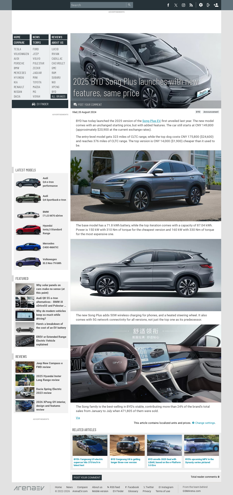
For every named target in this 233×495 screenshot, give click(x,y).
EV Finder (118, 491)
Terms (37, 42)
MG (34, 92)
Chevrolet (58, 63)
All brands (59, 96)
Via (78, 417)
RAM (54, 73)
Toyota (37, 82)
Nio (54, 82)
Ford (36, 49)
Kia (15, 82)
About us (58, 42)
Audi (16, 58)
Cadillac (57, 58)
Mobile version (100, 491)
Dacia (17, 96)
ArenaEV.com (80, 491)
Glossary (133, 491)
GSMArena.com (192, 491)
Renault (19, 87)
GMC (54, 68)
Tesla (17, 49)
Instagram (167, 487)
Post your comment (87, 104)
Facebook (133, 487)
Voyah (36, 96)
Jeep (36, 54)
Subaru (56, 77)
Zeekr (36, 68)
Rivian (55, 54)
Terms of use (163, 491)
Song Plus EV (151, 121)
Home (17, 37)
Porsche (19, 63)
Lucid (55, 49)
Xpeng (56, 87)
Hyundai (19, 77)
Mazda (36, 87)
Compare (19, 42)
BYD (54, 92)
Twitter (150, 487)
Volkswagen (21, 54)
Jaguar (37, 73)
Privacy (147, 491)
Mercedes (20, 73)
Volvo (36, 58)
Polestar (38, 63)
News (36, 37)
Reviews (57, 37)
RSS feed (115, 487)
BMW (16, 68)
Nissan (18, 92)
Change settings (203, 423)
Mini (35, 77)
